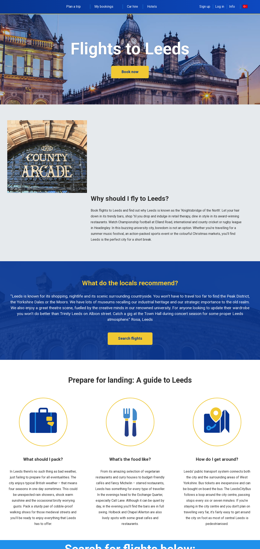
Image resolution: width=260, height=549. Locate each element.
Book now (130, 72)
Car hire (132, 7)
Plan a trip (75, 7)
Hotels (152, 7)
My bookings (106, 7)
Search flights (130, 338)
